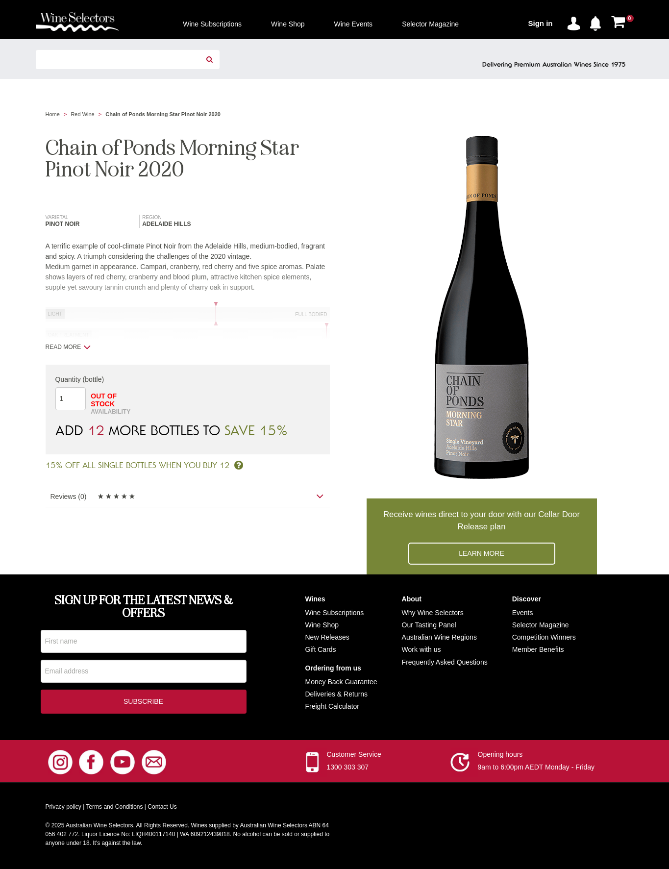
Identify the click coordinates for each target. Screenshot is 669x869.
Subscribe (143, 703)
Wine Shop (322, 625)
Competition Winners (544, 637)
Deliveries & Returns (336, 694)
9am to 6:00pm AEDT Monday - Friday (536, 769)
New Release (325, 637)
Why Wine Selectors (433, 613)
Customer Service (354, 756)
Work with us (421, 649)
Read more (68, 347)
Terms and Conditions (114, 808)
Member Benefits (538, 649)
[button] (598, 21)
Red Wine (82, 114)
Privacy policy (63, 808)
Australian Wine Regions (439, 637)
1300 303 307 (348, 769)
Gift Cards (320, 649)
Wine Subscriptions (334, 613)
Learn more (481, 553)
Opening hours (500, 756)
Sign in (540, 23)
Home (53, 114)
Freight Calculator (332, 706)
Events (522, 613)
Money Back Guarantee (341, 682)
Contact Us (162, 808)
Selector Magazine (540, 625)
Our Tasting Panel (429, 625)
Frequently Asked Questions (445, 662)
